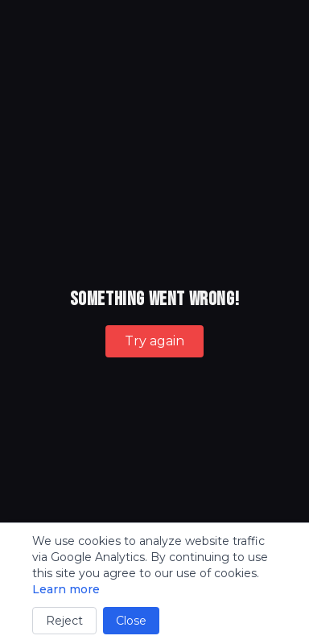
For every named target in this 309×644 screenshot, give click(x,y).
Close (131, 620)
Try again (154, 341)
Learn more (66, 589)
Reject (64, 620)
